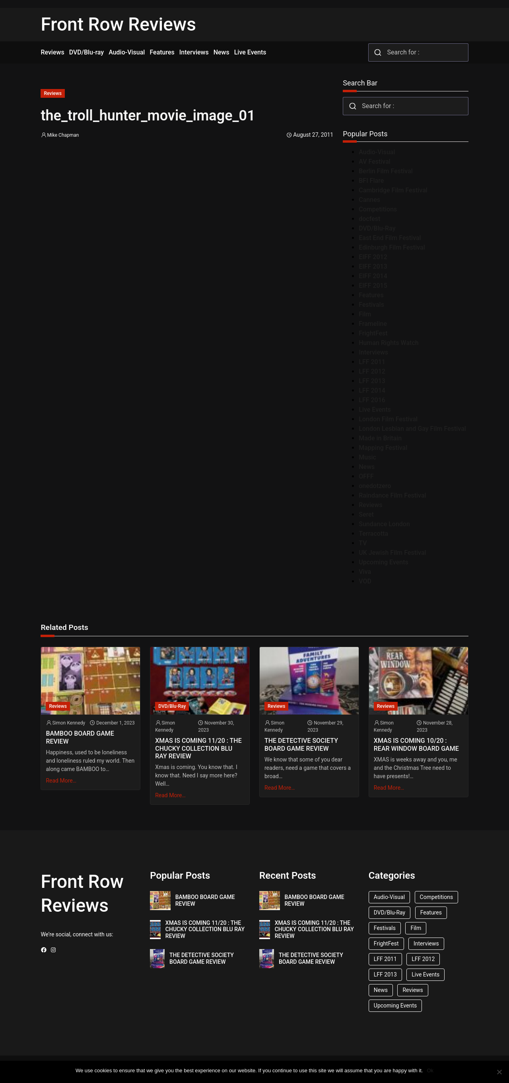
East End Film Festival (390, 238)
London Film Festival (388, 419)
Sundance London (384, 524)
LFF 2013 (372, 381)
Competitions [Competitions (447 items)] (436, 897)
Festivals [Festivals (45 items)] (385, 928)
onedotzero (375, 486)
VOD (365, 581)
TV (363, 543)
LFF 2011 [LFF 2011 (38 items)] (385, 959)
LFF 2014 (372, 390)
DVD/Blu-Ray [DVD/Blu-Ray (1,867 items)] (389, 912)
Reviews (52, 93)
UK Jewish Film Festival (392, 552)
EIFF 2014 (373, 276)
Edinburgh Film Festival (392, 247)
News (367, 467)
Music (367, 457)
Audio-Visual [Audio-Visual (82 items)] (389, 897)
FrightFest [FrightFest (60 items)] (386, 943)
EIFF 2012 (373, 257)
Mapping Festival (383, 447)
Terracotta (373, 533)
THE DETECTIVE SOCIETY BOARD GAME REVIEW (301, 744)
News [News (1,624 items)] (381, 990)
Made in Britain (380, 438)
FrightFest (373, 333)
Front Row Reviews (118, 24)
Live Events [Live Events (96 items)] (425, 974)
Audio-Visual (377, 152)
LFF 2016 (372, 400)
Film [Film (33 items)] (415, 928)
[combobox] (418, 52)
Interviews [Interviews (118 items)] (426, 943)
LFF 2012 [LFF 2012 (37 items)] (423, 959)
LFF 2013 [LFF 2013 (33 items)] (385, 974)
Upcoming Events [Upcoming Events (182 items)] (395, 1005)
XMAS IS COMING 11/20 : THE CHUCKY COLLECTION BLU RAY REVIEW (198, 748)
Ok (430, 1070)
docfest (369, 219)
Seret (366, 514)
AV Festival (374, 161)
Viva (365, 571)
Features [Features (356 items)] (431, 912)
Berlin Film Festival (386, 171)
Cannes (369, 199)
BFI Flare (371, 180)
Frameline (373, 323)
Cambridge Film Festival (393, 190)
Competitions (378, 209)
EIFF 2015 (373, 285)
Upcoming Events (383, 562)
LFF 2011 (372, 362)
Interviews (373, 352)
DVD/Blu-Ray (377, 228)
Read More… (61, 780)
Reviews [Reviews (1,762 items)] (412, 990)
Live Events (375, 409)
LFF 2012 (372, 371)
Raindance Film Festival (392, 495)
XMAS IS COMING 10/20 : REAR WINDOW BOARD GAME (416, 744)
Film (365, 314)
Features (371, 295)
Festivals (371, 304)
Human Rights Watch (388, 343)
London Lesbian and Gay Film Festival (412, 428)
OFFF (366, 476)
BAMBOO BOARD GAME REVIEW (80, 737)
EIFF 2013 (373, 266)
